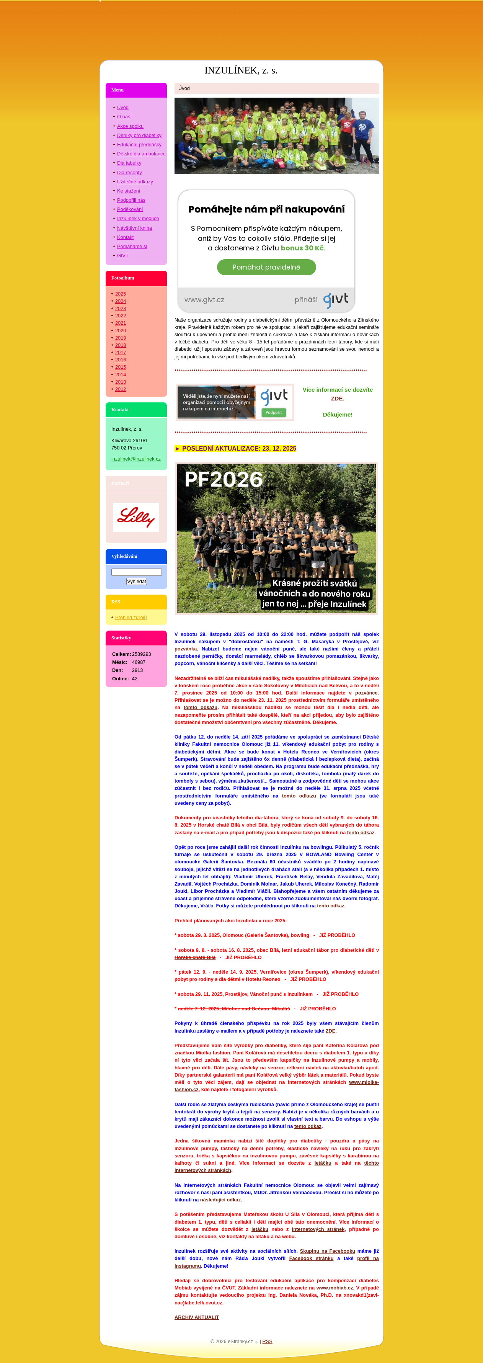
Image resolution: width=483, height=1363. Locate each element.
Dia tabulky (129, 163)
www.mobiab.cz (335, 1288)
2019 (120, 338)
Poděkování (130, 209)
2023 (120, 308)
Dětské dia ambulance (141, 154)
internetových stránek (318, 1229)
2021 (120, 323)
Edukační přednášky (139, 144)
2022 (120, 316)
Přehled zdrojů (131, 617)
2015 (120, 367)
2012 (120, 389)
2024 (120, 301)
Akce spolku (130, 126)
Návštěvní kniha (134, 228)
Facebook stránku (311, 1258)
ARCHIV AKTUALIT (197, 1317)
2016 (120, 360)
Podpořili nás (131, 200)
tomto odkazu (200, 707)
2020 (120, 330)
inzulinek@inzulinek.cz (136, 459)
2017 (120, 352)
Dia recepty (129, 172)
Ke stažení (128, 191)
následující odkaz (220, 1200)
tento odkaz (360, 832)
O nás (123, 116)
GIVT (123, 255)
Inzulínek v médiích (138, 218)
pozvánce (366, 693)
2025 (120, 294)
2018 (120, 345)
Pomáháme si (132, 246)
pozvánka (186, 649)
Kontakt (125, 237)
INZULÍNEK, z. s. (240, 70)
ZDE (331, 1031)
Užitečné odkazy (135, 182)
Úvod (123, 107)
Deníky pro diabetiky (139, 135)
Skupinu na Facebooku (327, 1251)
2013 (120, 382)
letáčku (323, 1163)
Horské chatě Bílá (195, 957)
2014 (120, 375)
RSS (268, 1341)
